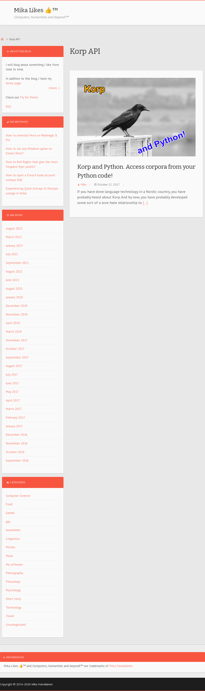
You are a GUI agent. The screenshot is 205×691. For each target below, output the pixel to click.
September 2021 (17, 263)
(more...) (54, 88)
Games (10, 513)
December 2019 (16, 306)
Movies (10, 547)
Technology (13, 607)
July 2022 (12, 254)
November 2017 (17, 340)
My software (14, 564)
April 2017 (13, 400)
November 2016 (17, 443)
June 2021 (12, 280)
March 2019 (14, 332)
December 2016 (16, 435)
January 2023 (14, 246)
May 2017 (12, 392)
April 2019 (13, 323)
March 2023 (14, 237)
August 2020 (14, 289)
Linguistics (13, 539)
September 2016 (17, 460)
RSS (8, 107)
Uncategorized (16, 625)
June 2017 (12, 383)
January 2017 (14, 426)
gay (8, 521)
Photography (14, 573)
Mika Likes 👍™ (36, 10)
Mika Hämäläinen (121, 666)
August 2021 (14, 271)
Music (9, 556)
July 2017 (12, 375)
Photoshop (13, 582)
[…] (145, 202)
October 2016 (15, 452)
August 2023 (14, 228)
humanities (13, 530)
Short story (13, 599)
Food (9, 504)
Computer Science (18, 496)
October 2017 (15, 349)
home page (13, 83)
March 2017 (14, 409)
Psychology (13, 590)
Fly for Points (29, 97)
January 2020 (14, 297)
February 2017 (15, 417)
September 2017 (17, 357)
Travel (10, 616)
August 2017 (14, 366)
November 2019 (17, 314)
